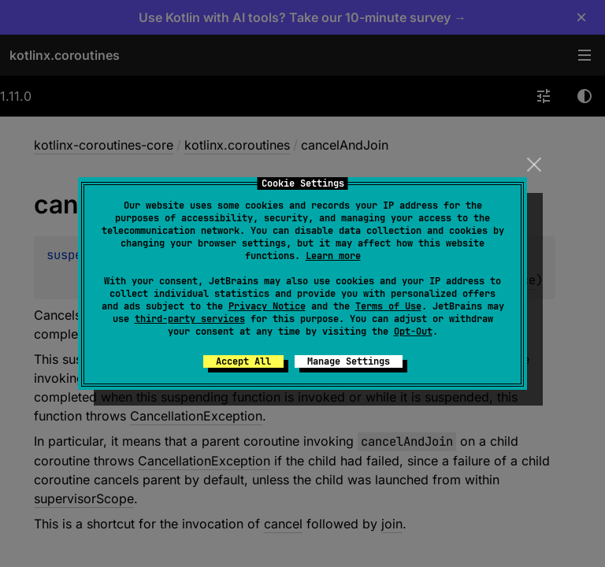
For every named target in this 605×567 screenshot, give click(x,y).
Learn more (333, 256)
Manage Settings (348, 361)
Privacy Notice (267, 306)
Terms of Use (388, 306)
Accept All (243, 361)
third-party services (190, 319)
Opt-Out (413, 331)
